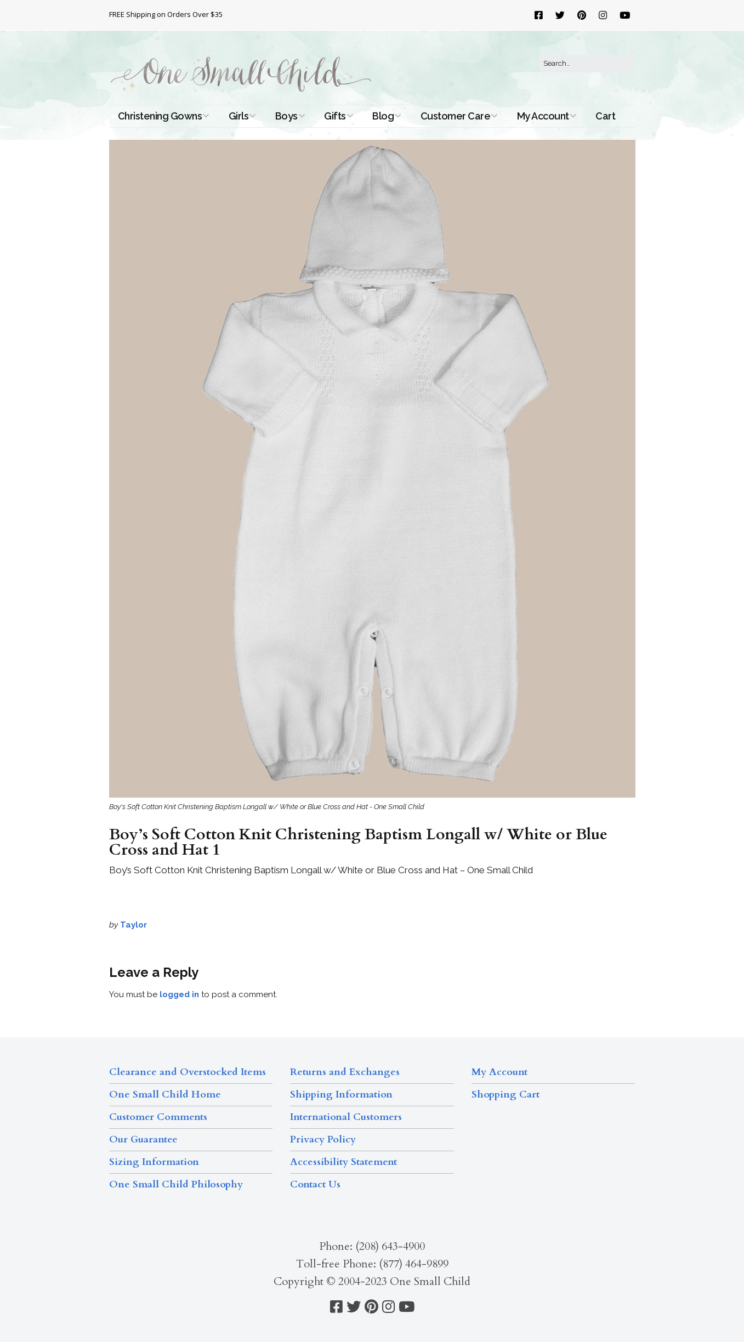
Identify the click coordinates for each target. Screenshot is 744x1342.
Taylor (133, 925)
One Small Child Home (165, 1094)
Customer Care (456, 116)
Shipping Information (341, 1094)
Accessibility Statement (343, 1162)
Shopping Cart (505, 1094)
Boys (286, 116)
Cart (605, 116)
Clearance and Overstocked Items (187, 1072)
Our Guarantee (143, 1139)
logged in (179, 994)
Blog (383, 116)
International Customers (346, 1117)
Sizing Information (154, 1162)
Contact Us (315, 1184)
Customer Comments (158, 1117)
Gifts (335, 116)
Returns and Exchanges (345, 1072)
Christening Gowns (160, 116)
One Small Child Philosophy (176, 1184)
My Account (543, 116)
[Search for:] (587, 63)
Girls (239, 116)
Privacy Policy (323, 1139)
